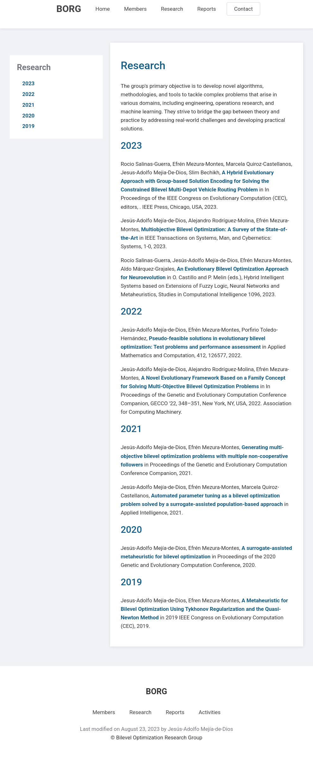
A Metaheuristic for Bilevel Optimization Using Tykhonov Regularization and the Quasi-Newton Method (204, 609)
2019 (28, 126)
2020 (28, 115)
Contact (243, 9)
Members (135, 9)
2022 (28, 94)
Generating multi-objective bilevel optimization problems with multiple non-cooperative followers (204, 455)
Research (172, 9)
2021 (28, 105)
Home (102, 9)
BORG (68, 8)
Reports (206, 9)
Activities (209, 712)
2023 (28, 83)
